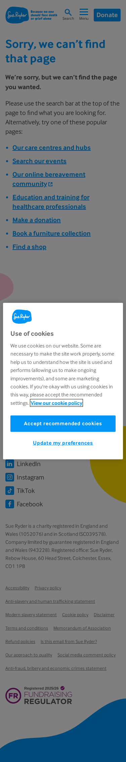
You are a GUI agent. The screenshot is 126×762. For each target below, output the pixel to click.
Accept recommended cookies (63, 423)
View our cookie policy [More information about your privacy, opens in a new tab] (56, 402)
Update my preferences (63, 443)
